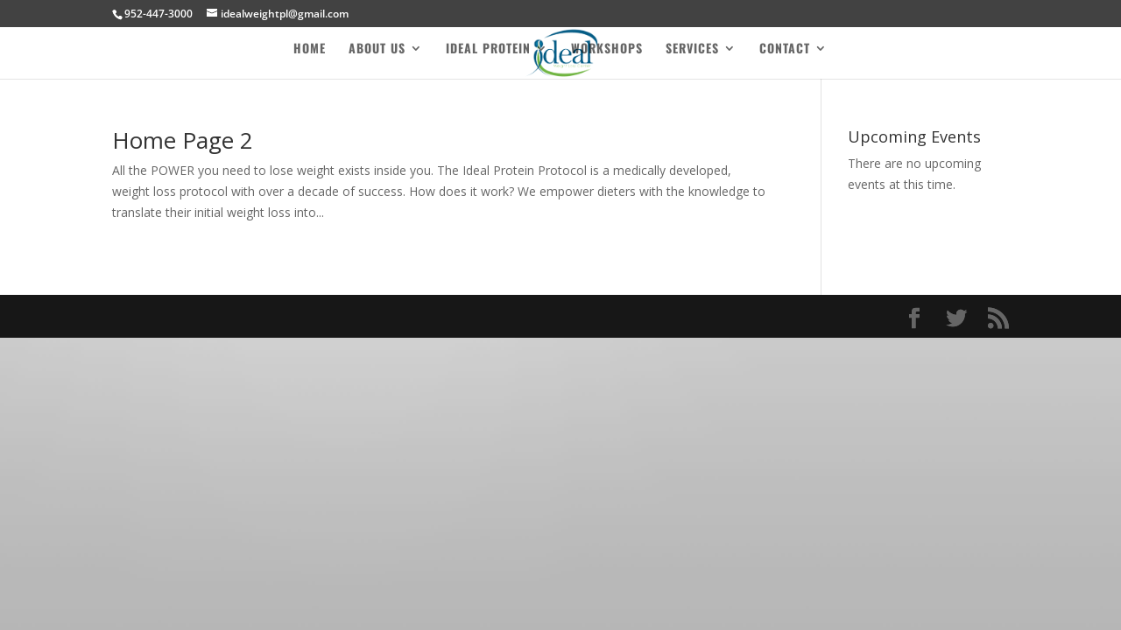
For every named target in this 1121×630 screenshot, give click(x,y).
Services (692, 49)
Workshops (607, 49)
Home (309, 49)
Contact (784, 49)
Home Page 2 (182, 140)
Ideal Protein (488, 49)
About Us (377, 49)
